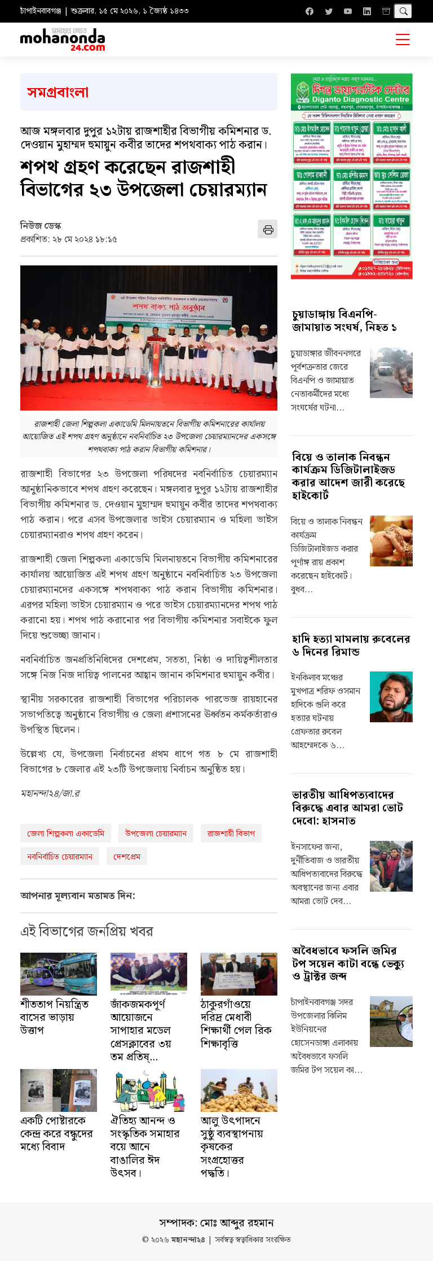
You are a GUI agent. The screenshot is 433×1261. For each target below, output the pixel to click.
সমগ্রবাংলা (58, 93)
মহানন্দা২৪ (188, 1240)
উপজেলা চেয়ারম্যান (156, 834)
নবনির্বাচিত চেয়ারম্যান (59, 857)
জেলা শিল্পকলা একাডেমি (65, 834)
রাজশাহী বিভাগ (231, 834)
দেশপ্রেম (126, 857)
